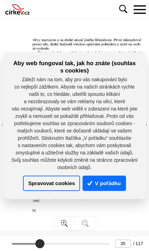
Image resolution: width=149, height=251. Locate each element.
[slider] (39, 243)
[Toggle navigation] (139, 9)
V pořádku (104, 183)
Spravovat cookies (51, 183)
